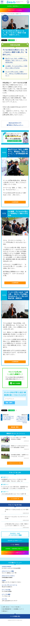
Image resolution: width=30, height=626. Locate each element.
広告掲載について (17, 609)
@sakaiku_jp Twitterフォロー (15, 540)
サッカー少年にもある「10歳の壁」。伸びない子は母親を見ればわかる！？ (16, 73)
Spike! (15, 581)
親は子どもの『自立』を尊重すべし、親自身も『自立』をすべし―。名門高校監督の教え (16, 60)
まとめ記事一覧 (15, 498)
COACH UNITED (15, 567)
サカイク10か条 (15, 607)
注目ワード (18, 13)
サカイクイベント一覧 (15, 463)
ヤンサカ (15, 600)
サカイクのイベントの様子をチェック (15, 552)
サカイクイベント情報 (15, 572)
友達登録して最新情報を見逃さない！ (15, 548)
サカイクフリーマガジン (15, 576)
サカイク (3, 13)
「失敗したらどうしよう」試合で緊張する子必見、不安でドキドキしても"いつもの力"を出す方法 (21, 419)
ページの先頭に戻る (15, 616)
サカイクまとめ (10, 13)
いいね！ (15, 544)
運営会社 (4, 611)
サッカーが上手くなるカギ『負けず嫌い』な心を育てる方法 (8, 418)
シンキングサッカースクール (15, 586)
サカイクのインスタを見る (15, 10)
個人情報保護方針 (6, 609)
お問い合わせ (5, 607)
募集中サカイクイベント (16, 433)
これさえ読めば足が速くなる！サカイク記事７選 (13, 494)
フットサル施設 (15, 595)
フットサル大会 (15, 590)
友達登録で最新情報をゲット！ (15, 6)
